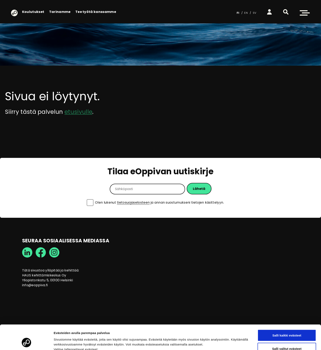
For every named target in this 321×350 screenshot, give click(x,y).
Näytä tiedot (219, 339)
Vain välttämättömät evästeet (287, 339)
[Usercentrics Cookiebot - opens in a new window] (26, 342)
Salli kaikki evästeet (286, 312)
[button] (286, 12)
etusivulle (78, 112)
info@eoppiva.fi (35, 285)
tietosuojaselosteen (133, 202)
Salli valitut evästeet (286, 325)
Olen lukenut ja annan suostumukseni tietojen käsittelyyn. (159, 203)
